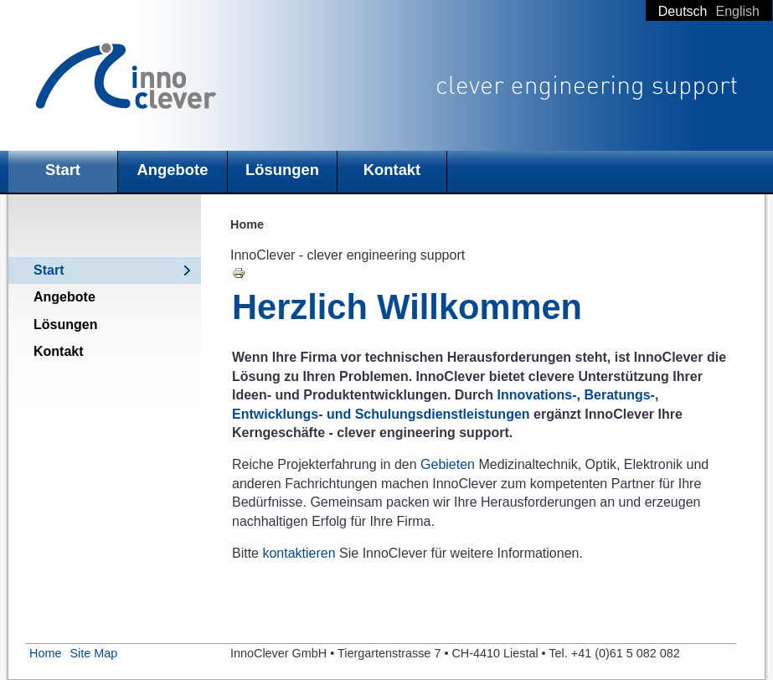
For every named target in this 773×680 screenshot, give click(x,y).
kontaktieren (298, 553)
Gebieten (449, 464)
